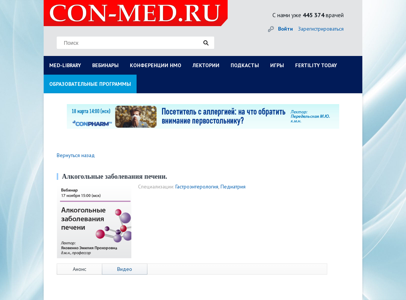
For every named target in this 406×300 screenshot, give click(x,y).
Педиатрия (233, 186)
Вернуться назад (76, 155)
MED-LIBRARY (65, 65)
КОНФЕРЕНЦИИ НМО (155, 65)
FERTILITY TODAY (316, 65)
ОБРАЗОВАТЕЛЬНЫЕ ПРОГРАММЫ (90, 84)
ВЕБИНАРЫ (105, 65)
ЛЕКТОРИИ (206, 65)
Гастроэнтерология (196, 186)
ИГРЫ (277, 65)
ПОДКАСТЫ (245, 65)
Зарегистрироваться (321, 28)
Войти (285, 28)
